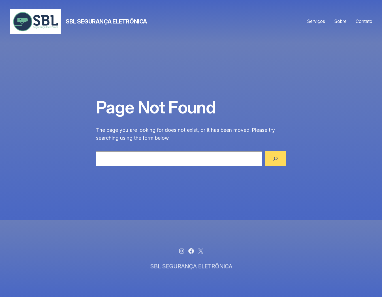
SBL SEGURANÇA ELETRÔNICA (106, 21)
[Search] (275, 158)
